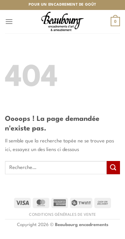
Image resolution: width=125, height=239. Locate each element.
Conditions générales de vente (62, 215)
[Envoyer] (113, 167)
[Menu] (9, 21)
